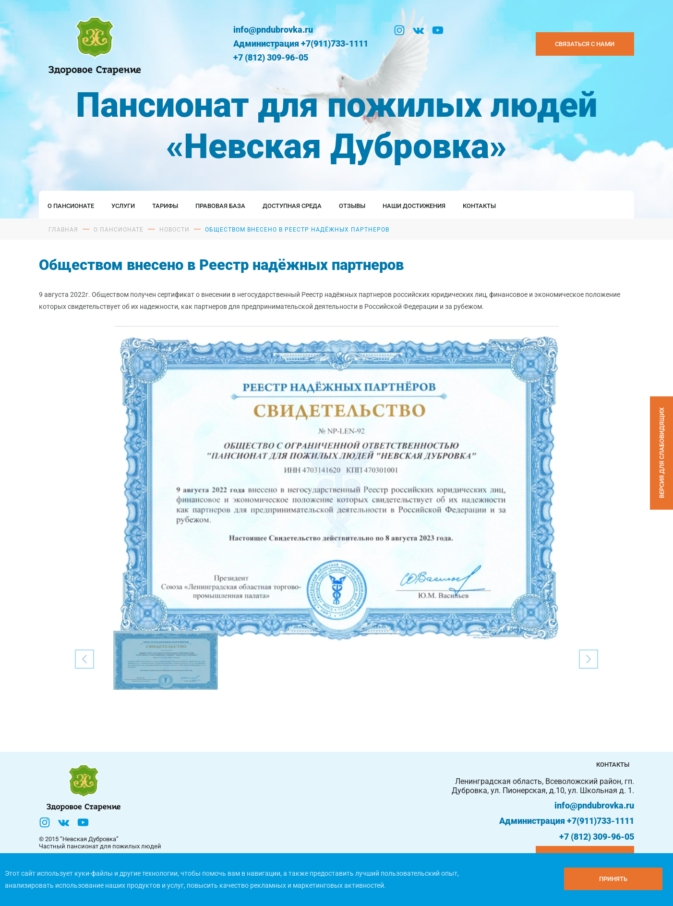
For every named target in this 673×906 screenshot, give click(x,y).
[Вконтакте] (418, 30)
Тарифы (165, 205)
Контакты (479, 205)
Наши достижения (414, 205)
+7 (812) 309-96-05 (270, 57)
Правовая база (220, 205)
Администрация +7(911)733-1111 (300, 43)
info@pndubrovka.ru (273, 29)
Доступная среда (292, 205)
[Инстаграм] (399, 30)
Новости (174, 229)
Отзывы (352, 205)
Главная (63, 229)
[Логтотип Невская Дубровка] (93, 44)
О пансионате (71, 205)
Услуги (123, 205)
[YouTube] (438, 30)
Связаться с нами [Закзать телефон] (584, 44)
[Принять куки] (613, 879)
